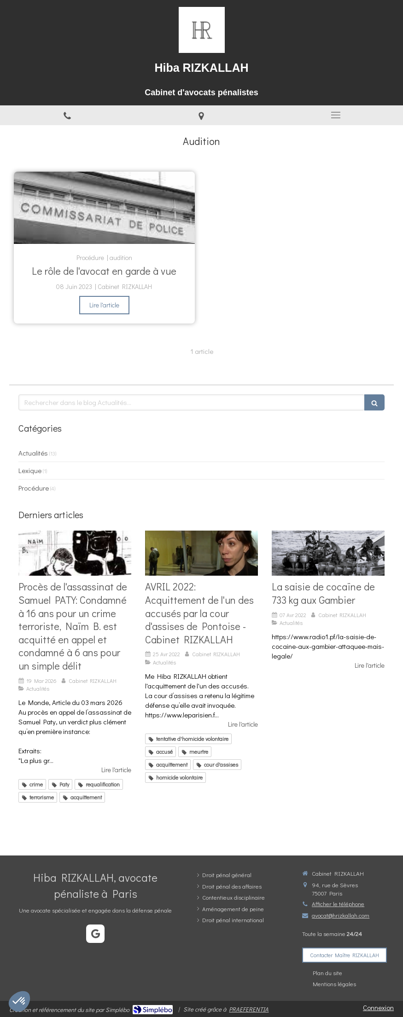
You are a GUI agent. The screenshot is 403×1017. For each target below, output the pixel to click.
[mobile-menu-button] (336, 115)
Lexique (29, 470)
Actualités (33, 452)
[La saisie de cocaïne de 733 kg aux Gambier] (328, 553)
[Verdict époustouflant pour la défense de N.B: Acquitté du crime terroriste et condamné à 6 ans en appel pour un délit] (74, 553)
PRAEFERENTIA (249, 1009)
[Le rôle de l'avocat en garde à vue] (104, 208)
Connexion (378, 1007)
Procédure (33, 487)
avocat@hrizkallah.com (340, 915)
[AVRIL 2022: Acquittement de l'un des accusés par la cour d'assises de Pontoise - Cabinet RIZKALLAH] (201, 553)
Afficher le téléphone (338, 903)
